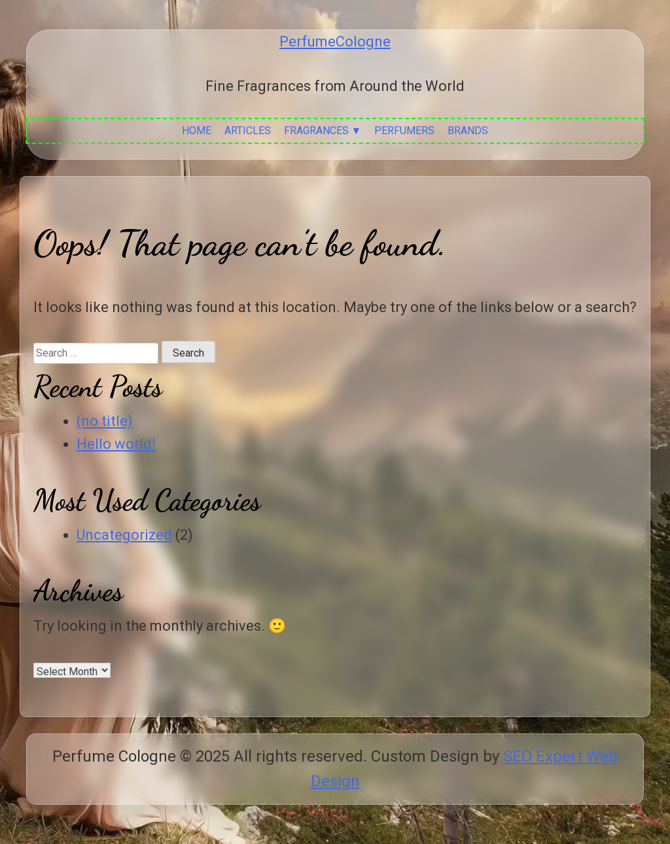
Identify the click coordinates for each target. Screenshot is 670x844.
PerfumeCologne (335, 41)
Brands (468, 130)
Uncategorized (124, 535)
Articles (247, 130)
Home (196, 130)
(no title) (105, 421)
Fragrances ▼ (323, 130)
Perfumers (404, 130)
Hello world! (116, 444)
